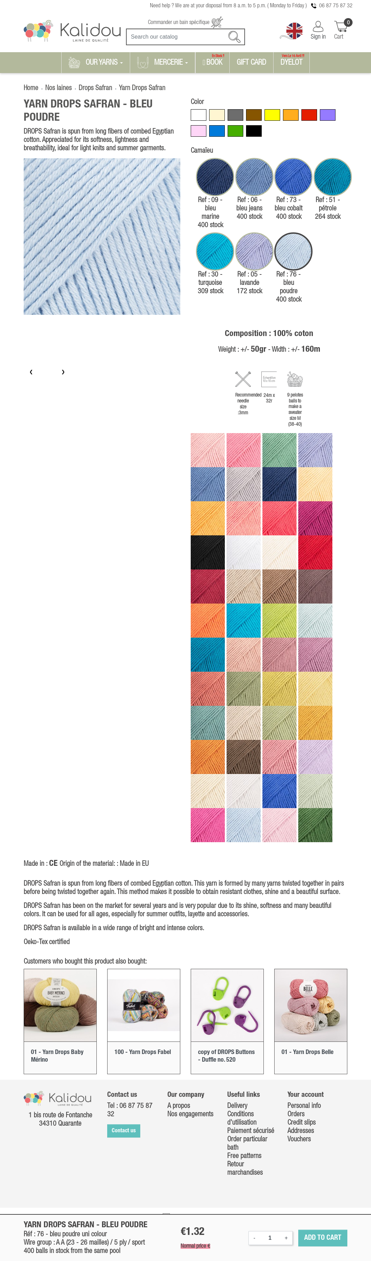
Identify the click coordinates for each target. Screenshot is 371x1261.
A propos (178, 1106)
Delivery (237, 1106)
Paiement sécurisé (250, 1131)
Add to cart (322, 1238)
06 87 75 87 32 (336, 5)
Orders (296, 1114)
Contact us (124, 1130)
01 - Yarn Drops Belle (307, 1052)
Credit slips (301, 1123)
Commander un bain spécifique (185, 22)
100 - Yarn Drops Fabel (143, 1052)
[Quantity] (270, 1238)
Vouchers (299, 1139)
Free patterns (244, 1156)
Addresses (300, 1131)
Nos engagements (190, 1114)
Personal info (304, 1106)
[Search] (185, 37)
